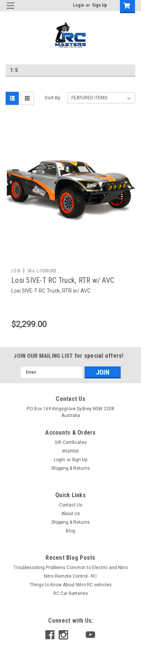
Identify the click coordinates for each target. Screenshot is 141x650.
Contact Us (70, 505)
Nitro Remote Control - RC (70, 576)
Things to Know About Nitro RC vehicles (71, 584)
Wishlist (70, 451)
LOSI (15, 270)
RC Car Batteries (70, 593)
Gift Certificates (71, 442)
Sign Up (99, 5)
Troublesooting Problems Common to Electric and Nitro (71, 567)
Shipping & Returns (70, 468)
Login (78, 5)
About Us (70, 513)
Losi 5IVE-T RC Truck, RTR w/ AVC (62, 280)
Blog (70, 530)
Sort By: (53, 97)
